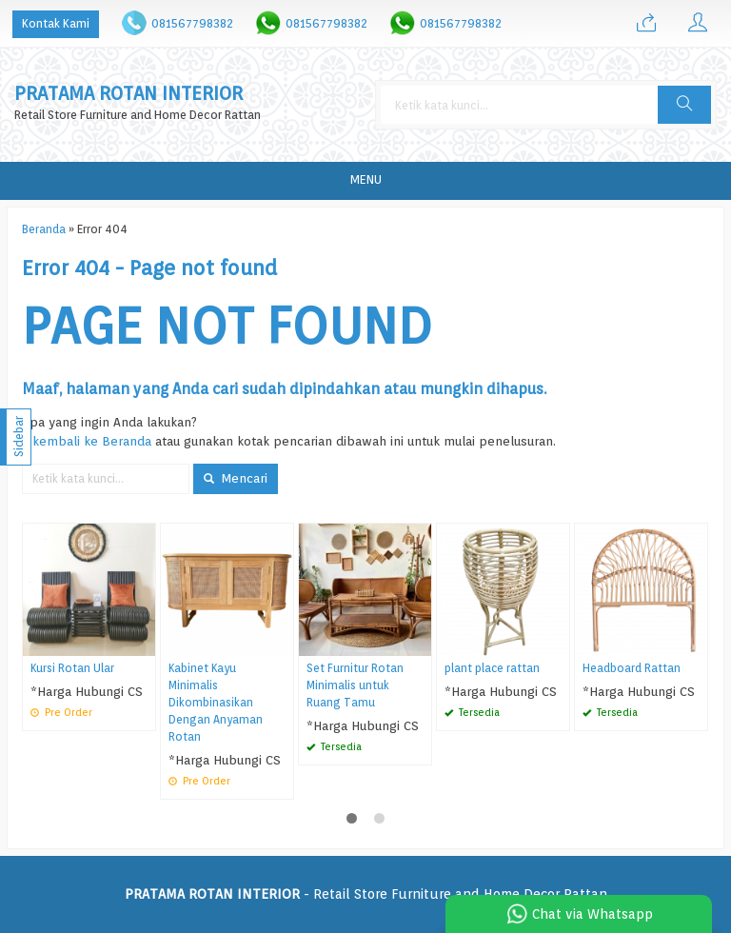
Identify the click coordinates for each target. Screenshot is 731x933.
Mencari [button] (235, 478)
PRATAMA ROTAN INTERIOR (128, 94)
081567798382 (192, 23)
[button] (684, 105)
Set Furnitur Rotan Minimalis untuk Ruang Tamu (355, 685)
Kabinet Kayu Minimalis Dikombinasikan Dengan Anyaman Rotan (215, 703)
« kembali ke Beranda (86, 440)
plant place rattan (492, 668)
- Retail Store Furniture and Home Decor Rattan (366, 894)
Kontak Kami (55, 23)
